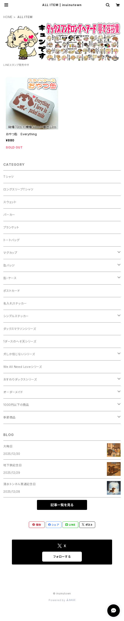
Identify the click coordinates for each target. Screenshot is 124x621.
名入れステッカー (15, 303)
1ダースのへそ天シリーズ (19, 341)
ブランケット (11, 227)
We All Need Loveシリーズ (22, 366)
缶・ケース (10, 278)
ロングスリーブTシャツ (18, 189)
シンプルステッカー (16, 316)
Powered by (62, 600)
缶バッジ (9, 265)
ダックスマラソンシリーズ (19, 328)
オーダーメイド (13, 392)
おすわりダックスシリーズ (20, 379)
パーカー (9, 214)
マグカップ (10, 252)
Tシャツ (8, 176)
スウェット (9, 202)
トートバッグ (11, 240)
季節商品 (9, 417)
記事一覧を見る (62, 505)
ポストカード (11, 290)
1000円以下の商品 (16, 404)
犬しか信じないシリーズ (19, 354)
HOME (8, 17)
